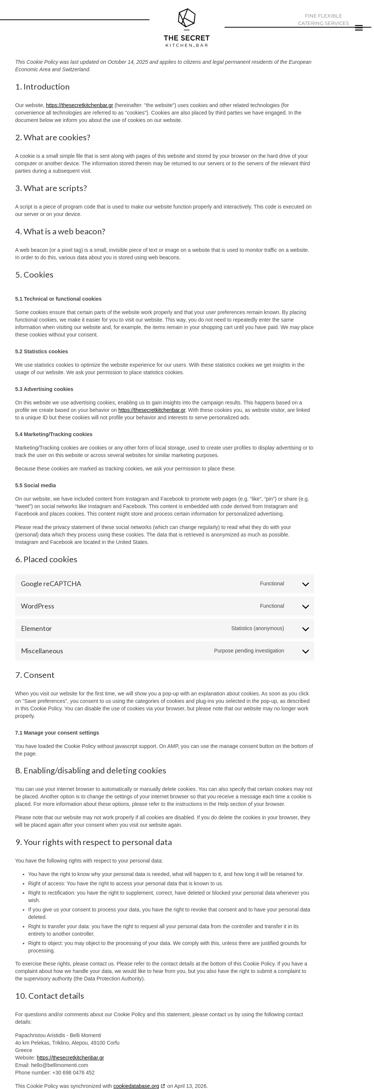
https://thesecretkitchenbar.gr (79, 105)
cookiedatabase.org (136, 1086)
